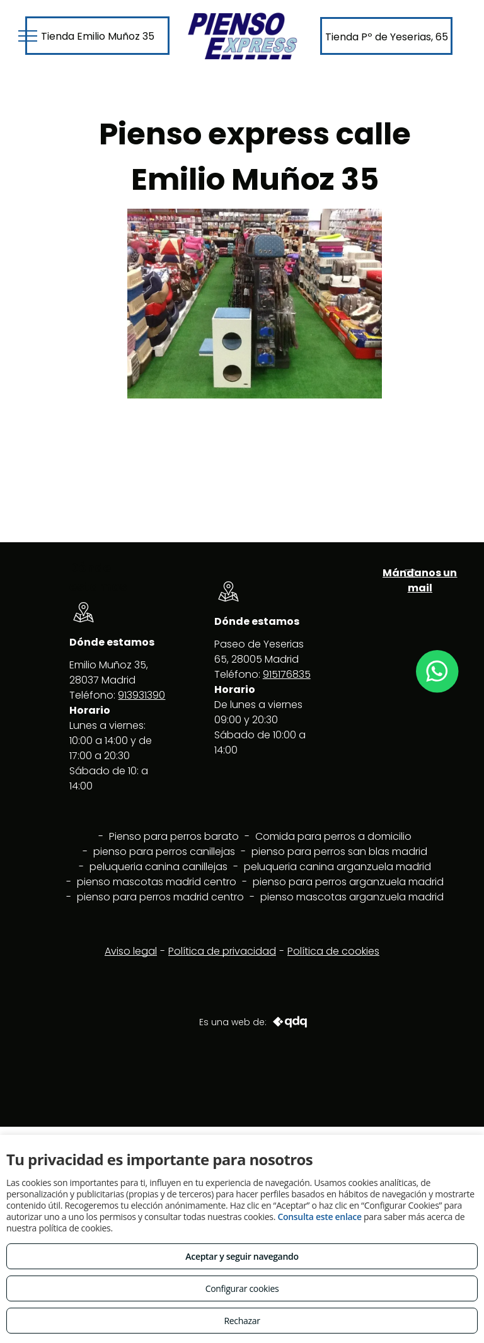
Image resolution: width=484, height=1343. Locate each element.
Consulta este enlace (319, 1217)
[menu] (27, 36)
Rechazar (242, 1321)
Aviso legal (131, 951)
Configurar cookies (242, 1288)
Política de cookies (333, 951)
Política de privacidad (222, 951)
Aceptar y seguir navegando (241, 1256)
